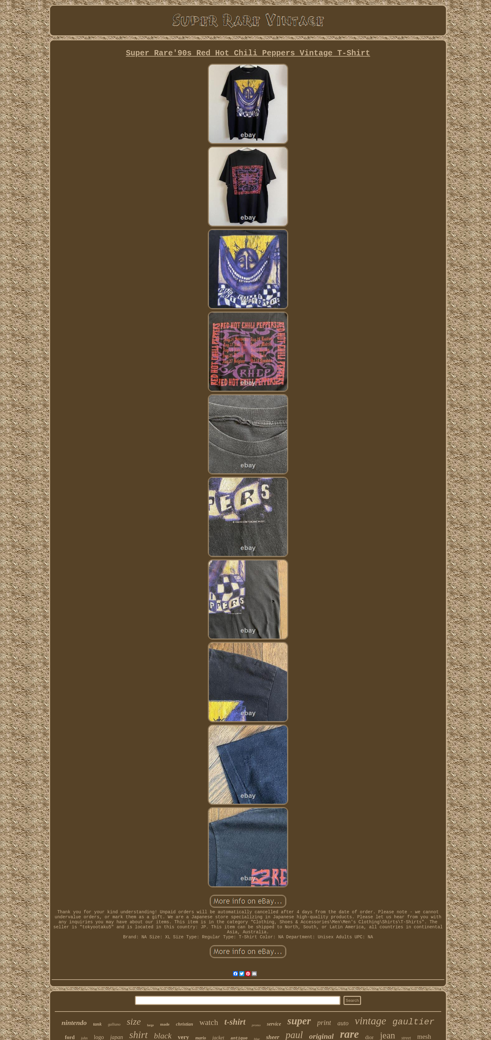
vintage (370, 1021)
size (134, 1021)
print (324, 1023)
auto (343, 1023)
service (274, 1024)
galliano (114, 1024)
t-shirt (235, 1022)
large (150, 1025)
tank (97, 1024)
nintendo (74, 1023)
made (164, 1024)
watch (208, 1022)
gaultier (413, 1022)
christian (184, 1024)
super (299, 1021)
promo (256, 1025)
